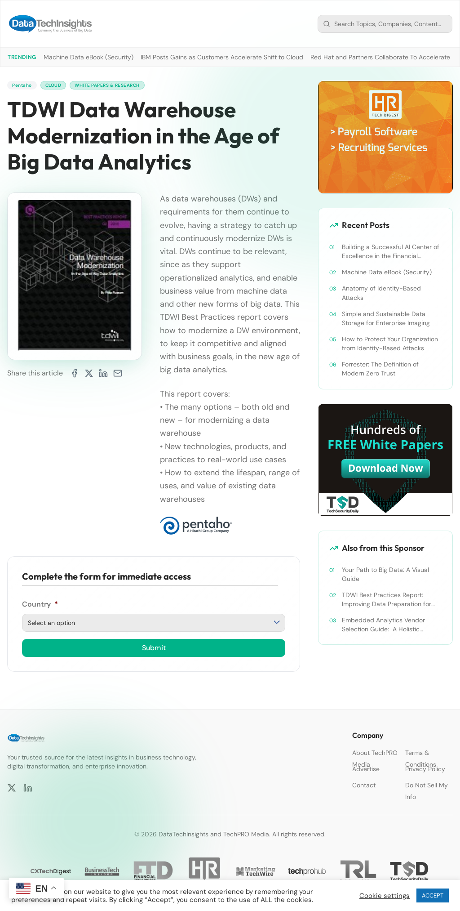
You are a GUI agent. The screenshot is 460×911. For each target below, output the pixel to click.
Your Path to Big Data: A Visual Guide (385, 574)
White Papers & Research (119, 85)
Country (40, 605)
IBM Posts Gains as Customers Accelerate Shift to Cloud (222, 57)
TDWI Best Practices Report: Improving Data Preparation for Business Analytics (386, 599)
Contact (364, 785)
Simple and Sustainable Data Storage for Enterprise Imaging (386, 318)
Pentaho (23, 85)
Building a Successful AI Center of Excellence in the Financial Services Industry (390, 251)
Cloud (58, 85)
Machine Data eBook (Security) (88, 57)
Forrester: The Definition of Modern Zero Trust (380, 368)
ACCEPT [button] (432, 895)
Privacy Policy (425, 769)
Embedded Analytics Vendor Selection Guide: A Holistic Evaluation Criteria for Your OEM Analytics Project (388, 625)
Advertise (366, 769)
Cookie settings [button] (384, 896)
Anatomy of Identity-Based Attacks (381, 292)
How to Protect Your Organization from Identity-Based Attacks (390, 343)
